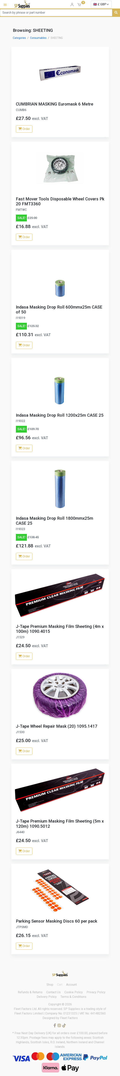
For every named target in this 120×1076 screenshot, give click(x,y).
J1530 (20, 732)
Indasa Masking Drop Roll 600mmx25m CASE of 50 (59, 310)
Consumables (38, 37)
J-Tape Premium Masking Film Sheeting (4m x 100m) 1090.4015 (60, 629)
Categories (19, 37)
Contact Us (53, 992)
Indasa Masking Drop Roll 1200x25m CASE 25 (60, 415)
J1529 (20, 637)
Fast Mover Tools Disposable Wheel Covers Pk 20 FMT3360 (60, 201)
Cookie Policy (73, 992)
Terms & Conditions (73, 997)
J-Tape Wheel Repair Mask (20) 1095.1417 (56, 726)
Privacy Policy (96, 992)
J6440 (20, 832)
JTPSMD (22, 927)
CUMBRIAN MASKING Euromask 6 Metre (54, 104)
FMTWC (21, 210)
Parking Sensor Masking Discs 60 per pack (56, 921)
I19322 (20, 421)
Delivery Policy (47, 997)
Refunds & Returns (30, 992)
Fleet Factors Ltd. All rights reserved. (38, 1009)
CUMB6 (21, 110)
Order (24, 129)
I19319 (20, 318)
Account (71, 984)
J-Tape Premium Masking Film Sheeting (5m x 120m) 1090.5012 (60, 824)
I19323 (20, 529)
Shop (49, 984)
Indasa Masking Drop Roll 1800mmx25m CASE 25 (54, 521)
